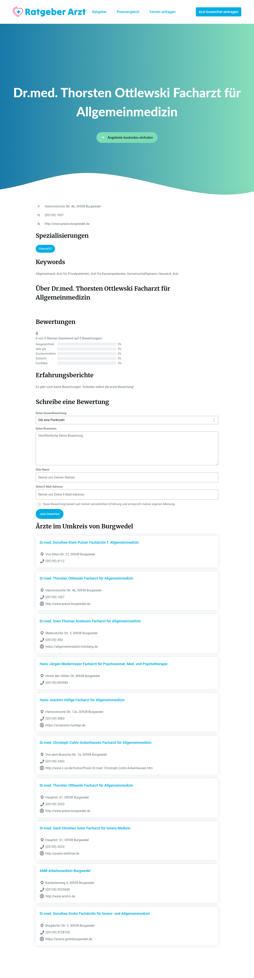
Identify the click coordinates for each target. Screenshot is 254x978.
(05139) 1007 (54, 215)
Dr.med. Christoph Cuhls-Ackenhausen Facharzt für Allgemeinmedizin (95, 742)
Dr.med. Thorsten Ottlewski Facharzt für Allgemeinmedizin (86, 578)
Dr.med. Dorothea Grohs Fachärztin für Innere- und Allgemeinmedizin (95, 913)
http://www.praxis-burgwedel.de (67, 224)
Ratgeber (99, 12)
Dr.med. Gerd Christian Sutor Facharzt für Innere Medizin (85, 828)
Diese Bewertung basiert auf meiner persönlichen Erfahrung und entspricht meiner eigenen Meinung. (109, 504)
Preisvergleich (128, 12)
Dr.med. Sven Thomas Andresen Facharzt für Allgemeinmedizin (90, 621)
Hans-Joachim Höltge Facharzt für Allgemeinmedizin (82, 700)
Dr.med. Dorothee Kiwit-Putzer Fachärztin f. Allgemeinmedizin (89, 542)
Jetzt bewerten (50, 514)
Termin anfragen (162, 12)
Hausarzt (45, 248)
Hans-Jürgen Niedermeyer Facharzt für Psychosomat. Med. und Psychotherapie (103, 664)
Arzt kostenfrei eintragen (218, 12)
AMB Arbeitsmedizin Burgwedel (65, 871)
